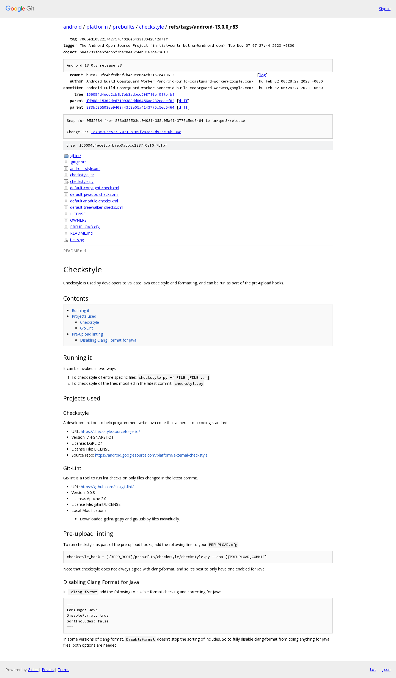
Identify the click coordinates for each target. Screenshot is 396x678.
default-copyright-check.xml (94, 187)
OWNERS (78, 220)
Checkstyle (89, 322)
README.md (81, 233)
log (262, 74)
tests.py (77, 239)
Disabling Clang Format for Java (108, 340)
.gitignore (78, 161)
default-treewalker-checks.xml (96, 207)
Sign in (385, 8)
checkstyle (151, 26)
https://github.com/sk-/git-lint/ (107, 486)
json (386, 669)
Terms (63, 669)
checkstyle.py (82, 181)
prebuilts (123, 26)
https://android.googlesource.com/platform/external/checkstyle (151, 455)
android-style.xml (85, 168)
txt (373, 669)
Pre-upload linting (87, 334)
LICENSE (78, 213)
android (72, 26)
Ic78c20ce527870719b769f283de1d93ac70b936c (136, 132)
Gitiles (33, 669)
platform (97, 26)
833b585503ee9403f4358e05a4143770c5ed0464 (130, 107)
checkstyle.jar (82, 174)
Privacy (48, 669)
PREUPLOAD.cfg (85, 226)
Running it (80, 310)
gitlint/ (75, 155)
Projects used (84, 316)
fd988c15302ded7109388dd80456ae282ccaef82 (130, 100)
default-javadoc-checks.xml (94, 194)
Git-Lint (86, 328)
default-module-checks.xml (94, 201)
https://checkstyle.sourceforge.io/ (110, 431)
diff (183, 100)
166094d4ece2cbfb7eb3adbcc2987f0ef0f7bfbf (130, 94)
